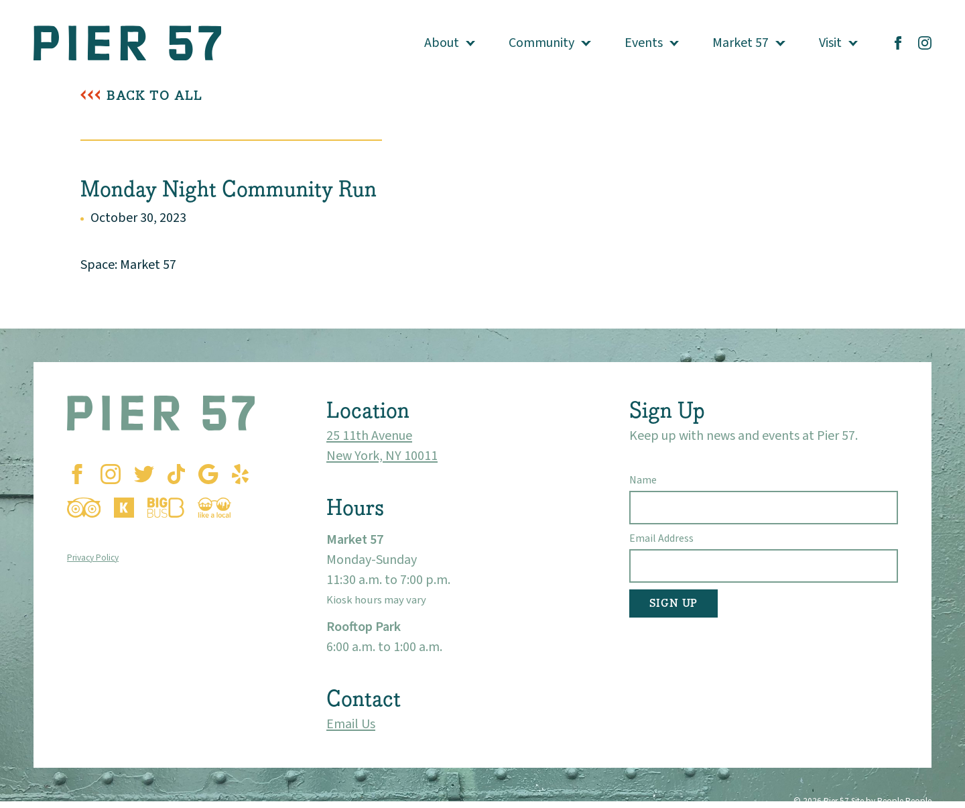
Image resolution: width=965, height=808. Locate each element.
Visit (830, 43)
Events (644, 43)
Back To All (154, 95)
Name (643, 480)
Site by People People (891, 801)
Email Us (350, 724)
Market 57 (740, 43)
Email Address (661, 538)
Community (541, 43)
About (441, 43)
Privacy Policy (93, 557)
